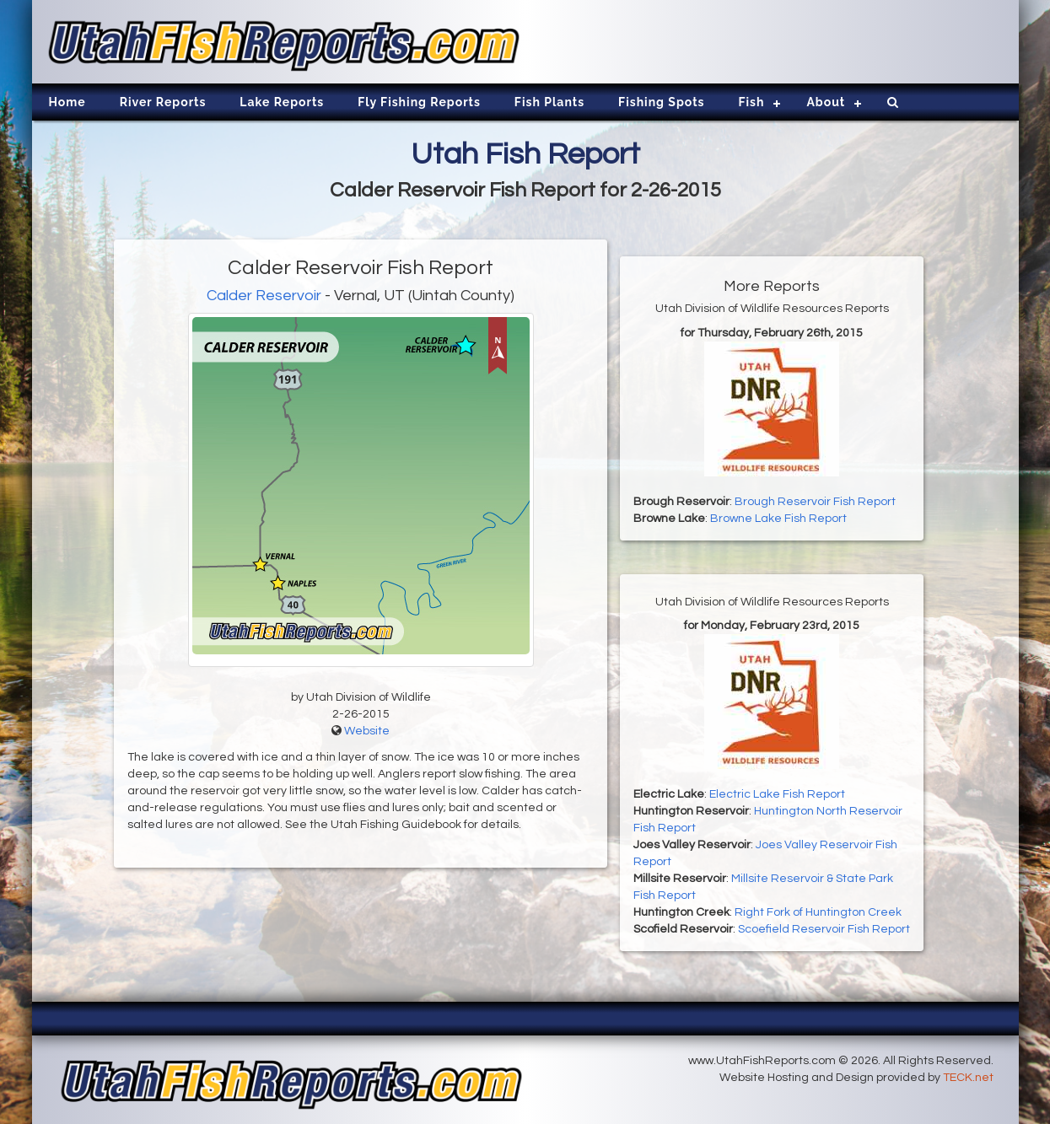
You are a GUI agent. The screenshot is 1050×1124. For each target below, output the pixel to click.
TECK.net (968, 1078)
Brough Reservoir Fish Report (815, 502)
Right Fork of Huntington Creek (818, 912)
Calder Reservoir (264, 296)
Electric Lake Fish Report (777, 794)
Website (367, 731)
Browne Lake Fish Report (778, 518)
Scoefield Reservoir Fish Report (824, 929)
